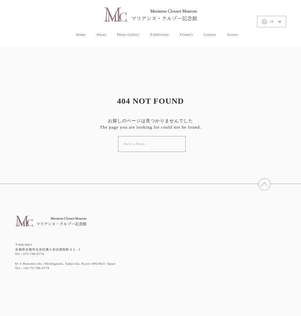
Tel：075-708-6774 (29, 254)
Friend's (186, 33)
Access (232, 33)
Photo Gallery (128, 33)
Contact (210, 33)
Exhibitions (159, 33)
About (101, 33)
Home (81, 33)
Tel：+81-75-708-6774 (32, 268)
